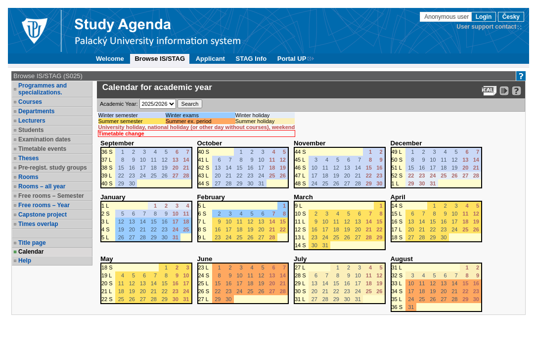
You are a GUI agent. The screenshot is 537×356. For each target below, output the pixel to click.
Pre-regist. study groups (52, 167)
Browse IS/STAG (159, 58)
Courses (30, 101)
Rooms (28, 177)
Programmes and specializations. (42, 89)
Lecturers (31, 120)
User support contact (486, 26)
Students (31, 130)
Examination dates (44, 139)
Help (24, 260)
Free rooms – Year (44, 205)
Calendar (31, 251)
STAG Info (251, 58)
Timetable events (42, 148)
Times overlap (38, 224)
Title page (32, 242)
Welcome (110, 58)
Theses (28, 158)
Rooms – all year (41, 186)
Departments (36, 111)
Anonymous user (447, 16)
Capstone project (42, 214)
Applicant (210, 58)
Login (484, 16)
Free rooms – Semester (51, 195)
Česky (511, 16)
